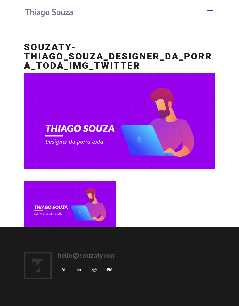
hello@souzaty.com (87, 255)
